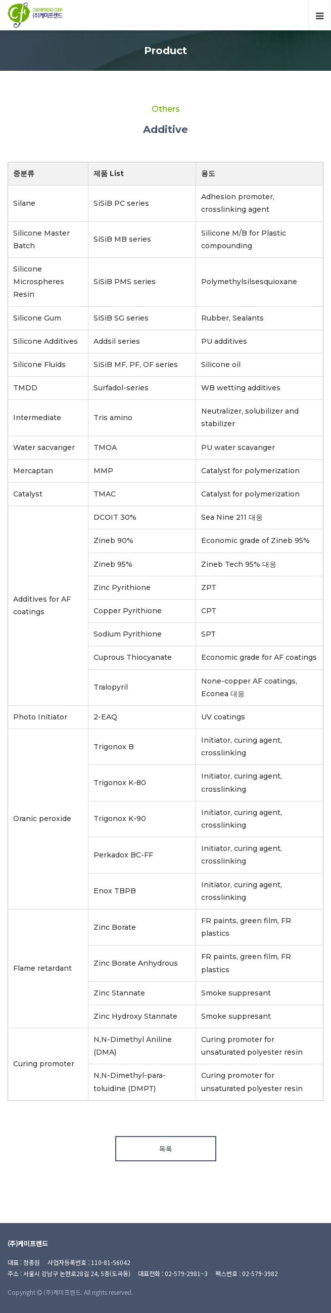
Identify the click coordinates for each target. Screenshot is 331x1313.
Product (165, 50)
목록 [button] (165, 1149)
